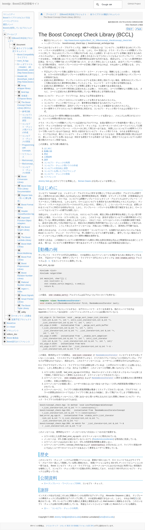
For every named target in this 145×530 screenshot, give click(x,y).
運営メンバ (8, 24)
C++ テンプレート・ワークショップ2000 (62, 483)
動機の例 (48, 151)
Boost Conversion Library (22, 179)
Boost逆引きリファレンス (18, 341)
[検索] (107, 4)
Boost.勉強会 (13, 338)
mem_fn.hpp (22, 61)
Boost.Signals (27, 295)
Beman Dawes (84, 181)
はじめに (48, 148)
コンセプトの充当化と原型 (56, 168)
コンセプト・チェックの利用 (57, 162)
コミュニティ (9, 14)
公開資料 (48, 157)
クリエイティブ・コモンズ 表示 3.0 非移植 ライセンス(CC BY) (70, 526)
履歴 (130, 29)
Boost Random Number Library (25, 276)
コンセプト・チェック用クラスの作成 (61, 165)
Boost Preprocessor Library (23, 266)
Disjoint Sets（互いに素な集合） (24, 198)
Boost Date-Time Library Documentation (24, 189)
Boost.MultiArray (24, 253)
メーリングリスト (11, 21)
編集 (139, 29)
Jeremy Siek (43, 181)
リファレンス (50, 177)
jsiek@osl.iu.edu (73, 517)
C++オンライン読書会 (21, 316)
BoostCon (11, 323)
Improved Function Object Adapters (24, 221)
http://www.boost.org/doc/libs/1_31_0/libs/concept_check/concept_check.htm (98, 40)
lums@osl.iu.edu (106, 517)
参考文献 (26, 111)
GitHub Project (134, 4)
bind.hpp (25, 92)
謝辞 (46, 160)
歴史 (46, 154)
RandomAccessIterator (107, 355)
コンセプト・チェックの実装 (57, 174)
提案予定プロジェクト (22, 319)
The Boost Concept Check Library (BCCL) (24, 105)
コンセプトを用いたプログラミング (60, 171)
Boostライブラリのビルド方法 (16, 17)
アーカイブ (12, 34)
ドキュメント (13, 330)
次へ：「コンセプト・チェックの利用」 (62, 508)
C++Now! (11, 327)
